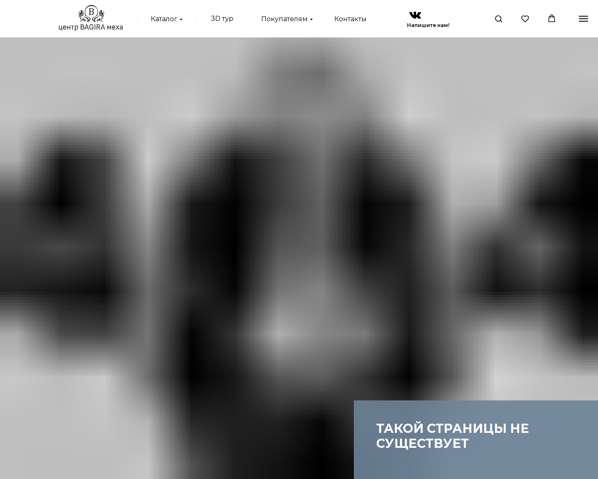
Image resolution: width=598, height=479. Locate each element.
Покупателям (284, 19)
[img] (415, 15)
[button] (498, 18)
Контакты (350, 19)
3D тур (222, 18)
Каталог (164, 19)
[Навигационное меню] (583, 19)
